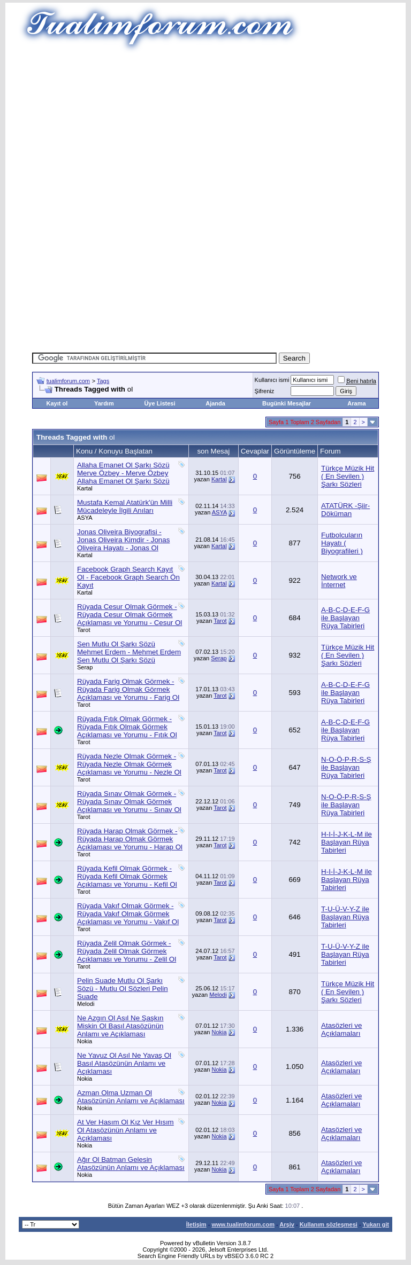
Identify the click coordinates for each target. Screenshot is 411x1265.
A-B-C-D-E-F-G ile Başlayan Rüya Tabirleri (345, 618)
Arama (356, 403)
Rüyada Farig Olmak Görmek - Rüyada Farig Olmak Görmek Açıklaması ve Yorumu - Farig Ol (128, 689)
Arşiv (286, 1224)
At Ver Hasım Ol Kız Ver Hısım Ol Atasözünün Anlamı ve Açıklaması (125, 1130)
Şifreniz (265, 391)
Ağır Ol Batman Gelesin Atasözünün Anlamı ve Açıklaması (131, 1163)
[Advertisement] (221, 128)
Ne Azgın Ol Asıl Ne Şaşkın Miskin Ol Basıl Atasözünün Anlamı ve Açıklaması (120, 1026)
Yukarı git (375, 1224)
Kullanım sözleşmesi (328, 1224)
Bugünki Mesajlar (286, 403)
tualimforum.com (68, 381)
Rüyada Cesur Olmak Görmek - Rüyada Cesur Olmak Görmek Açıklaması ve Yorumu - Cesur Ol (129, 615)
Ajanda (215, 403)
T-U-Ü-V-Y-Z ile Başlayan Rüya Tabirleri (345, 917)
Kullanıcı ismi (272, 380)
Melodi (85, 1004)
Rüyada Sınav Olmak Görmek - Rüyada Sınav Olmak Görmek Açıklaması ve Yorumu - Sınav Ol (129, 802)
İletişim (196, 1224)
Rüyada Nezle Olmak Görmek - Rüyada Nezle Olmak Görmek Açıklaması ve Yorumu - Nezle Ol (129, 764)
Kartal (85, 488)
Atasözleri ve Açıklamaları (341, 1029)
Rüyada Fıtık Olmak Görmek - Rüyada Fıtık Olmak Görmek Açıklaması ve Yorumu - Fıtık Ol (127, 727)
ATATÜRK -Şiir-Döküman (345, 510)
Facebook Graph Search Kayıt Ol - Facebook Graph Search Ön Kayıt (128, 577)
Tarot (83, 630)
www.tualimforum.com (243, 1224)
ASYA (85, 517)
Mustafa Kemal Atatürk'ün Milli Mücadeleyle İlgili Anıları (124, 506)
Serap (85, 667)
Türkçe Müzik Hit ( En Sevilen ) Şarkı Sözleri (347, 476)
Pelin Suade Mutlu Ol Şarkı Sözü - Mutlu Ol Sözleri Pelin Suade (122, 989)
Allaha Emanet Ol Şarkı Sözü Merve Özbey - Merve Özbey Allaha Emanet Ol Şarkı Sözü (123, 473)
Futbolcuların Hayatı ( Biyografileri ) (342, 543)
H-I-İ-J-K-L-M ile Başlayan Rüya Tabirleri (346, 842)
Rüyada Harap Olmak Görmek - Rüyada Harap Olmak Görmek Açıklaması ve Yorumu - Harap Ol (129, 839)
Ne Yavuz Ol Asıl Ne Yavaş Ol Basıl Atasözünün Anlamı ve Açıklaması (124, 1063)
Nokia (84, 1041)
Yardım (104, 403)
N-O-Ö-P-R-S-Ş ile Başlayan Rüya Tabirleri (346, 767)
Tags (103, 381)
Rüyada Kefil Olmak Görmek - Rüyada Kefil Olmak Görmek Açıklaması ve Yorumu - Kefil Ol (127, 876)
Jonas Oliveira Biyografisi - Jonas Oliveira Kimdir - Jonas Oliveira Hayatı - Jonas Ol (123, 540)
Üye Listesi (159, 403)
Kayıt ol (56, 403)
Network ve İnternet (339, 581)
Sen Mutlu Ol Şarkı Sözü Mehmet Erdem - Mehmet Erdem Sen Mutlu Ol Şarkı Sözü (129, 652)
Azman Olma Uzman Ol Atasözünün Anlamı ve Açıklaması (131, 1097)
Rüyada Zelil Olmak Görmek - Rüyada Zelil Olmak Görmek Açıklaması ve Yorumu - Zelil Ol (126, 951)
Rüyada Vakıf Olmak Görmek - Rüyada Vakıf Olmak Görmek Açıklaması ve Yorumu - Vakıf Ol (128, 914)
